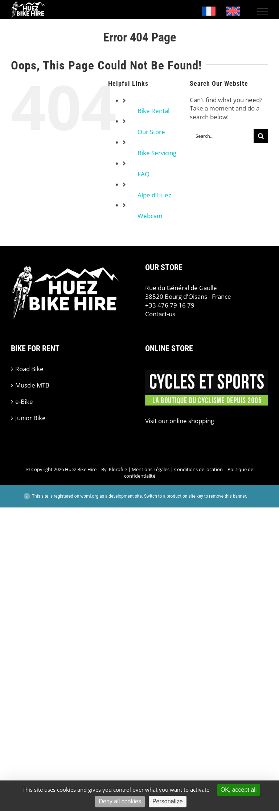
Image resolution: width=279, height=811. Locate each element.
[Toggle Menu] (262, 11)
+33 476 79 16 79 (169, 305)
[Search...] (222, 136)
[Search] (261, 136)
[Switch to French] (208, 11)
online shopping (191, 421)
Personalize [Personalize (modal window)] (167, 801)
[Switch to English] (233, 11)
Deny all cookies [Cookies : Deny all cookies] (120, 801)
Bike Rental (153, 111)
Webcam (150, 216)
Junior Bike (30, 418)
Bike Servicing (157, 153)
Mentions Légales (150, 469)
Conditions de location (198, 469)
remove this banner (227, 496)
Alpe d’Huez (154, 195)
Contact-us (160, 314)
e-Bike (24, 401)
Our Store (151, 132)
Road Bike (29, 369)
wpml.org (89, 496)
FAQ (143, 174)
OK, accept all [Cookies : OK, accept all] (239, 790)
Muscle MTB (32, 385)
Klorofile (118, 469)
